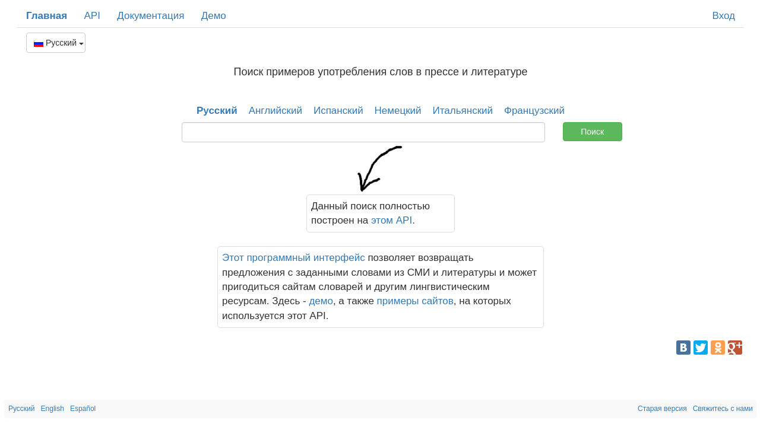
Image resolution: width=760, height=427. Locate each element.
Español (83, 408)
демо (321, 301)
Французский (534, 110)
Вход (723, 15)
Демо (213, 15)
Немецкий (398, 110)
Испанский (338, 110)
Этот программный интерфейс (293, 257)
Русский (59, 42)
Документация (150, 15)
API (92, 15)
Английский (275, 110)
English (52, 408)
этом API (391, 220)
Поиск (592, 131)
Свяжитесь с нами (723, 408)
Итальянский (463, 110)
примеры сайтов (415, 301)
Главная (46, 15)
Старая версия (662, 408)
